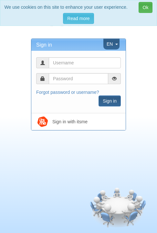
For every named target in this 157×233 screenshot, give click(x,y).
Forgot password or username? (67, 92)
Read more (78, 18)
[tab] (78, 45)
